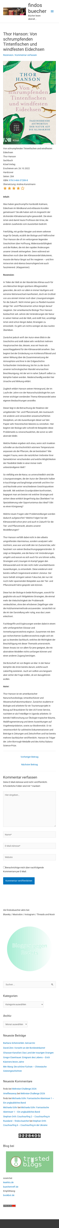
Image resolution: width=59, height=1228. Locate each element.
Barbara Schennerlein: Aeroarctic (19, 1043)
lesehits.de (8, 1182)
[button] (5, 189)
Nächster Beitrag (29, 764)
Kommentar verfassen (26, 55)
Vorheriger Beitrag (29, 757)
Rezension (8, 55)
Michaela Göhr (10, 1107)
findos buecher (37, 8)
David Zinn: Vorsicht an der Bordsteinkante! (24, 1048)
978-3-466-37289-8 (18, 180)
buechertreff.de (10, 1187)
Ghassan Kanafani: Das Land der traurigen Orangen (28, 1052)
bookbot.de (8, 1195)
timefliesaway (10, 1093)
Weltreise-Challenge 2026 (24, 1089)
